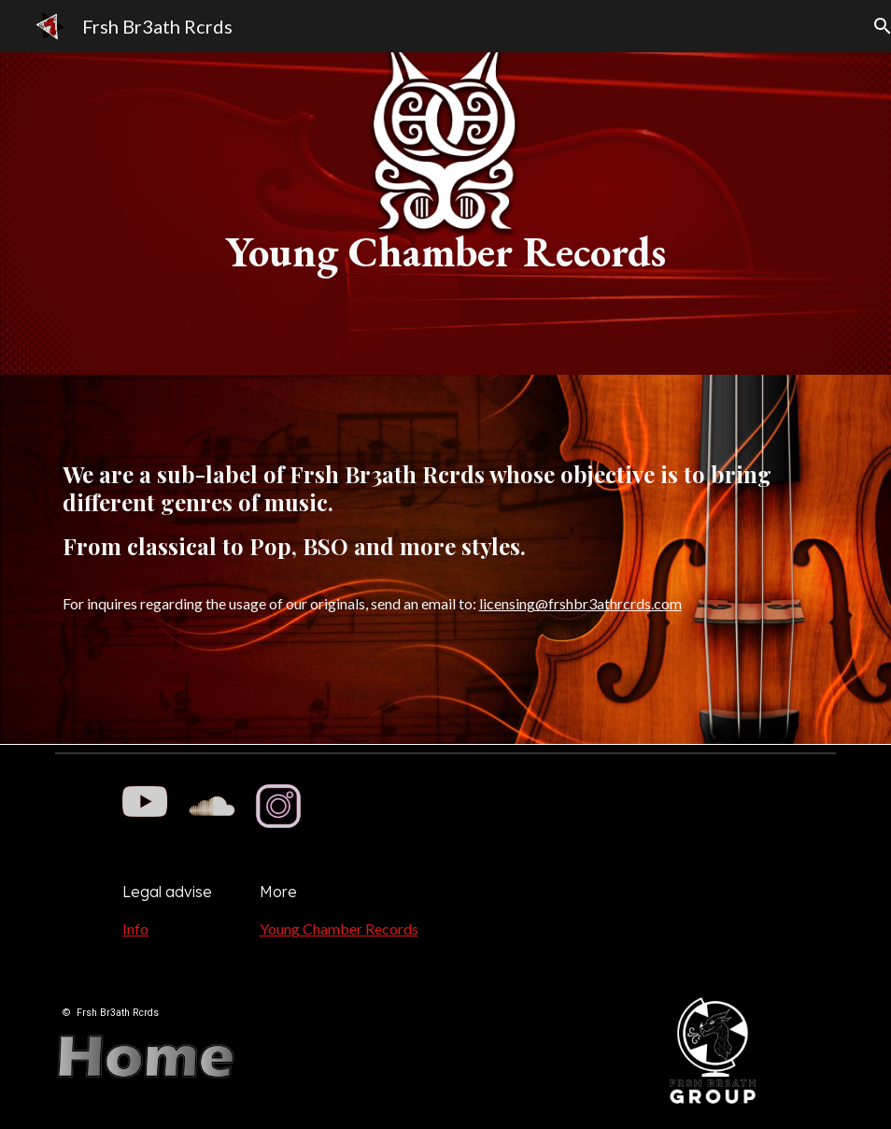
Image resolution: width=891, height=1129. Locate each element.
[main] (446, 213)
